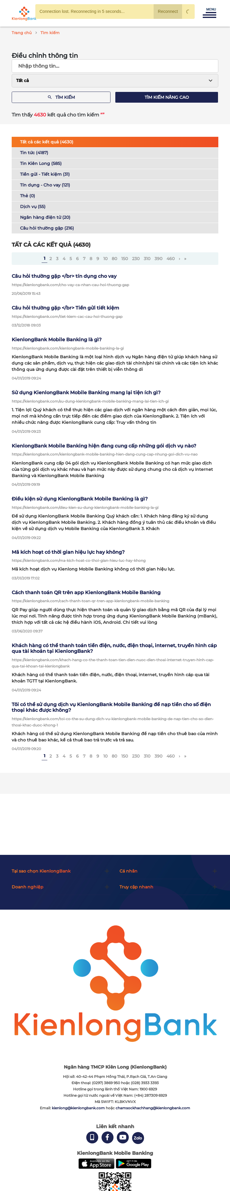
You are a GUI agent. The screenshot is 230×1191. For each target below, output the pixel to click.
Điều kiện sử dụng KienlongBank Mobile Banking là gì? (80, 499)
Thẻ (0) (27, 195)
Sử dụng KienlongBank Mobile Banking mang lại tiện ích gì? (86, 392)
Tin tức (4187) (34, 152)
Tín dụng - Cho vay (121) (45, 185)
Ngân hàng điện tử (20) (45, 217)
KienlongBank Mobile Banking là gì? (57, 339)
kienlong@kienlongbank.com (79, 1108)
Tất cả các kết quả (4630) (46, 142)
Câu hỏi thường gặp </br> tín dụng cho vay (64, 276)
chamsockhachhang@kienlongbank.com (153, 1108)
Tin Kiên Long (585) (41, 163)
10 (105, 258)
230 (136, 258)
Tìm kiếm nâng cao (167, 97)
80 (114, 258)
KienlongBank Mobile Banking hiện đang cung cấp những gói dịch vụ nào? (104, 446)
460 (171, 258)
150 (124, 258)
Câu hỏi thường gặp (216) (47, 228)
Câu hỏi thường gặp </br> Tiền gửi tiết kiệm (65, 308)
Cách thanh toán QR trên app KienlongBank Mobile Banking (86, 592)
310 (147, 258)
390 (158, 258)
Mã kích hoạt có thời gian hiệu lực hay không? (68, 552)
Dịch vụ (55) (33, 206)
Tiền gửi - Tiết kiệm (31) (45, 174)
